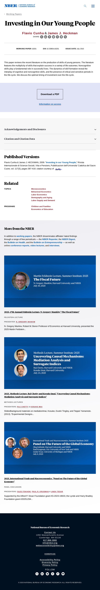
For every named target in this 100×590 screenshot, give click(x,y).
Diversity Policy (50, 562)
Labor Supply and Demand (43, 200)
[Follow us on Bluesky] (47, 573)
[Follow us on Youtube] (63, 573)
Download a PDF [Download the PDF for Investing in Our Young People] (50, 94)
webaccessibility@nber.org (50, 545)
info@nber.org (50, 543)
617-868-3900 (50, 540)
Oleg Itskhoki (24, 491)
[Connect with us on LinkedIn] (42, 573)
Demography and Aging (41, 197)
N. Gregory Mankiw (25, 322)
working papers (24, 236)
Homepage (50, 554)
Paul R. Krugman (40, 491)
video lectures (37, 245)
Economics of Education (42, 209)
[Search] (85, 6)
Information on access (50, 104)
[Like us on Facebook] (57, 573)
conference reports (19, 245)
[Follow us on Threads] (52, 573)
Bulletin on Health (16, 242)
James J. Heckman (63, 33)
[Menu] (93, 6)
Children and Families (41, 206)
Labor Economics (39, 195)
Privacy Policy (50, 565)
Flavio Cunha (33, 33)
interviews (54, 245)
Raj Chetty (22, 407)
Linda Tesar (57, 491)
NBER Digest (68, 239)
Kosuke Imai (36, 407)
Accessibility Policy (50, 560)
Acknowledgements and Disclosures (25, 129)
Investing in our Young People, (61, 162)
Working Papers (14, 14)
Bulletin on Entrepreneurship (48, 242)
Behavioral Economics (41, 192)
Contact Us (50, 532)
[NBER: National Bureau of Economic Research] (22, 6)
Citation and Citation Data (19, 138)
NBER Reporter (50, 239)
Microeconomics (38, 189)
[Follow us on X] (37, 573)
